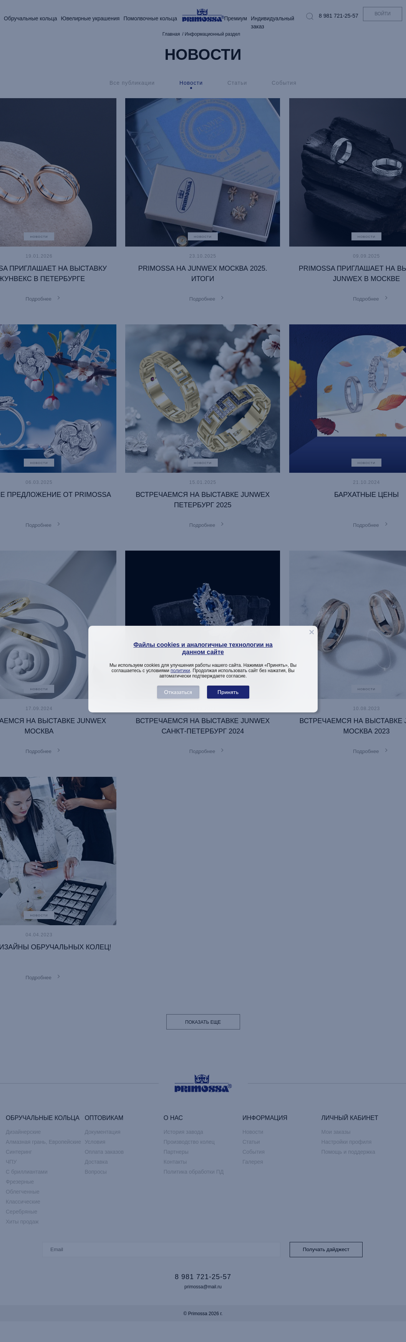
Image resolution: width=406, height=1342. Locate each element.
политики (180, 670)
